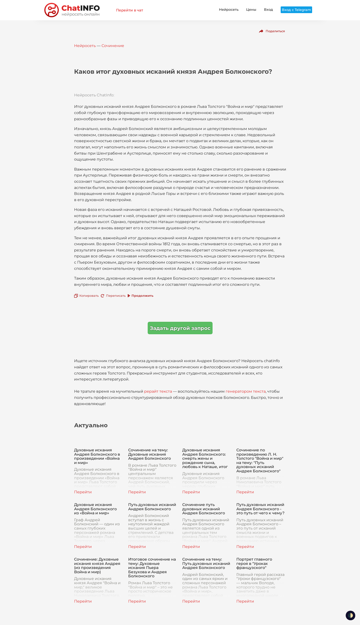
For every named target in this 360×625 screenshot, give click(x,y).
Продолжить (142, 295)
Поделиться (275, 31)
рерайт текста (158, 391)
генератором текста (246, 391)
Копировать (89, 295)
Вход (268, 9)
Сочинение (112, 45)
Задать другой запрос (180, 328)
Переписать (116, 295)
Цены (251, 9)
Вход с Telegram (296, 10)
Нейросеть (228, 9)
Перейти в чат (129, 10)
